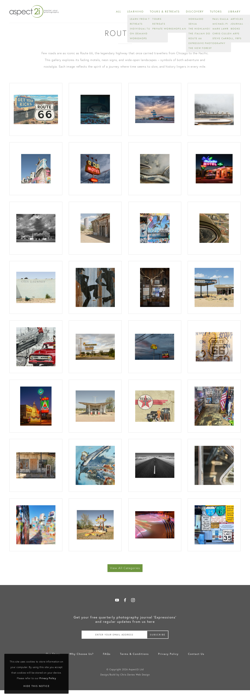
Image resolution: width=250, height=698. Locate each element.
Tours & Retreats (169, 12)
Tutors (217, 12)
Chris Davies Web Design (135, 682)
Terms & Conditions (134, 661)
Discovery (197, 12)
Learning (142, 12)
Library (235, 12)
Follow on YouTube (117, 608)
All (126, 12)
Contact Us (196, 661)
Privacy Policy (168, 661)
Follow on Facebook (125, 608)
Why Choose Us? (81, 661)
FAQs (107, 661)
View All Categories (125, 576)
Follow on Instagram (133, 608)
